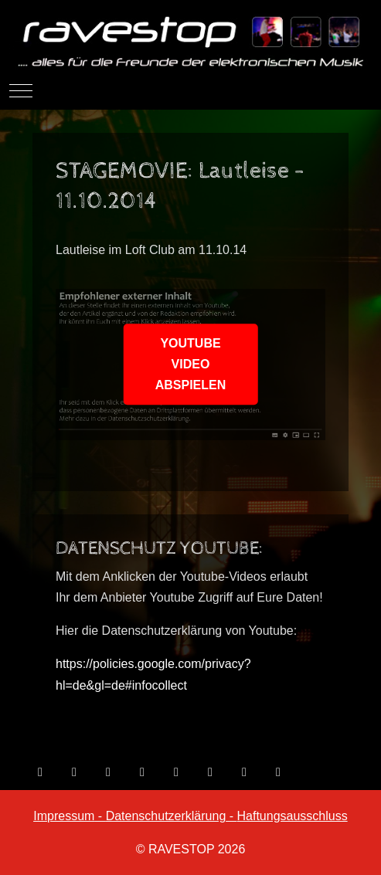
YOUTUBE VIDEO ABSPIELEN (190, 364)
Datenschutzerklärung (166, 815)
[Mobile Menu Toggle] (20, 90)
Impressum (63, 815)
